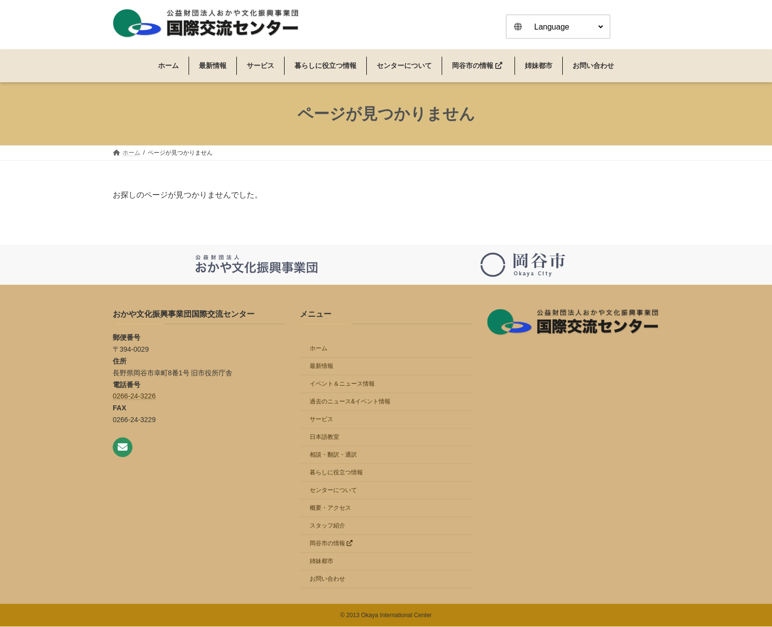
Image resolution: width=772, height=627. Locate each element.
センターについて (333, 490)
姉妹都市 (321, 561)
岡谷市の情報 (331, 543)
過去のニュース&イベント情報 (350, 401)
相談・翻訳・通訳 (333, 455)
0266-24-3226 (134, 396)
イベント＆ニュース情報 (342, 384)
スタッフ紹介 (327, 526)
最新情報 (321, 366)
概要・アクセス (330, 508)
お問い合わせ (327, 579)
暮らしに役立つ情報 (336, 472)
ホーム (318, 348)
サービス (321, 419)
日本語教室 (324, 437)
